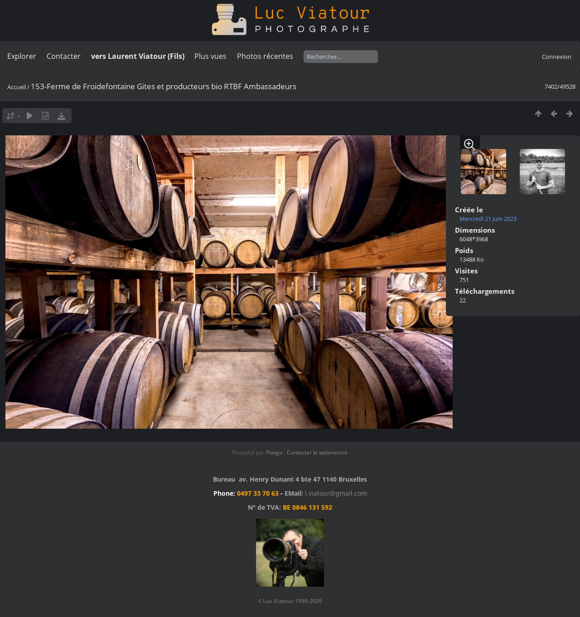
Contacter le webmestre (317, 452)
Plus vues (210, 56)
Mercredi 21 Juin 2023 (488, 219)
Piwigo (274, 452)
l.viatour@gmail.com (336, 493)
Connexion (556, 57)
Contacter (64, 56)
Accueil (16, 87)
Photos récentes (265, 56)
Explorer (21, 56)
